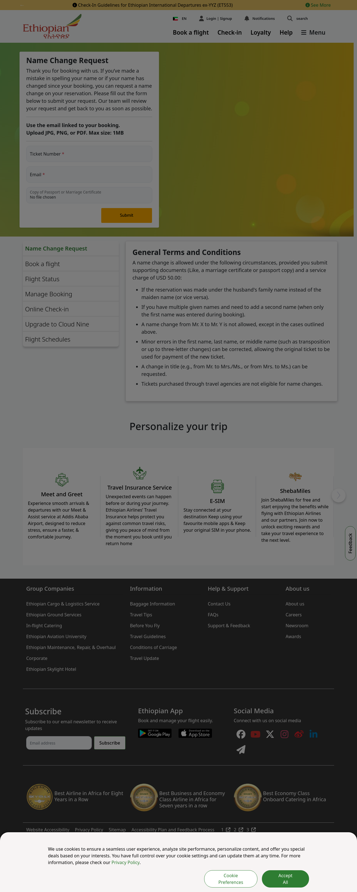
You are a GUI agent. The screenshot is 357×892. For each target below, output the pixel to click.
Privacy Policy (125, 862)
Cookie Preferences (230, 878)
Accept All (285, 878)
